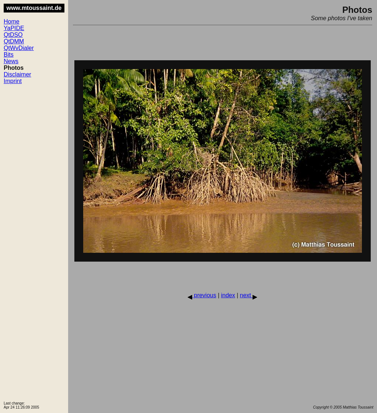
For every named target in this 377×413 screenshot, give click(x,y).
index (228, 295)
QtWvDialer (19, 48)
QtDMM (14, 41)
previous (202, 295)
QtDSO (13, 35)
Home (12, 21)
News (11, 61)
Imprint (13, 81)
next (248, 295)
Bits (9, 54)
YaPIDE (14, 28)
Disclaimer (17, 74)
